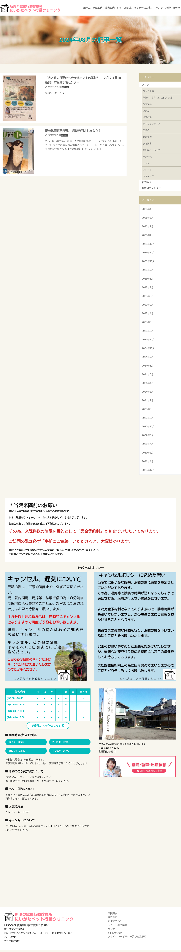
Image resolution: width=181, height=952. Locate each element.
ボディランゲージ (151, 124)
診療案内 (110, 7)
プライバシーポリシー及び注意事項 (127, 936)
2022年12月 (148, 426)
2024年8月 (148, 365)
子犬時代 (147, 156)
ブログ (145, 84)
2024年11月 (148, 339)
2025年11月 (148, 252)
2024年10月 (148, 348)
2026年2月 (148, 226)
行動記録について (151, 150)
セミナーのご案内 (143, 7)
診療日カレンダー (151, 188)
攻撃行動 (147, 117)
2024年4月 (148, 383)
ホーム (87, 7)
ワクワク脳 (148, 91)
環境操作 (147, 137)
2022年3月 (148, 435)
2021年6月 (148, 452)
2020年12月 (148, 470)
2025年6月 (148, 296)
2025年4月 (148, 313)
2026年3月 (148, 218)
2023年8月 (148, 409)
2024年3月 (148, 392)
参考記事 (147, 143)
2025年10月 (148, 261)
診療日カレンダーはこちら (46, 725)
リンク (159, 7)
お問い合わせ (172, 7)
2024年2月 (148, 400)
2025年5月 (148, 305)
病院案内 (98, 7)
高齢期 (146, 110)
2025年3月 (148, 322)
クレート (147, 170)
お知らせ (146, 182)
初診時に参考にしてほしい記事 (158, 97)
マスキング (148, 176)
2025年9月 (148, 270)
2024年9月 (148, 357)
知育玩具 (147, 104)
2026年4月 (148, 209)
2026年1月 (148, 235)
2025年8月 (148, 278)
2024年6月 (148, 374)
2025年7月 (148, 287)
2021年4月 (148, 461)
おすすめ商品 (124, 7)
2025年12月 (148, 244)
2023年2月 (148, 418)
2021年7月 (148, 444)
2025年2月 (148, 331)
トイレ (146, 163)
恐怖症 (146, 130)
